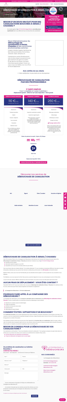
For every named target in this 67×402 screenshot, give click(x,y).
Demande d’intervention (59, 4)
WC (11, 193)
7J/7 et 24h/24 (40, 1)
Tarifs (51, 4)
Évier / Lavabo (41, 193)
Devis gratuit (19, 1)
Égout (26, 193)
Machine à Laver (33, 205)
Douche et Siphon (56, 193)
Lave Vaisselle (48, 205)
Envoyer (34, 396)
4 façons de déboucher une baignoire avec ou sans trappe (17, 336)
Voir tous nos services (33, 245)
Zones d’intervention (44, 4)
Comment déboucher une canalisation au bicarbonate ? (17, 334)
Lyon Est (37, 4)
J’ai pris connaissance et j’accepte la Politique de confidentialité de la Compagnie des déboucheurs (19, 383)
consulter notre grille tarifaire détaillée (33, 162)
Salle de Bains (18, 205)
